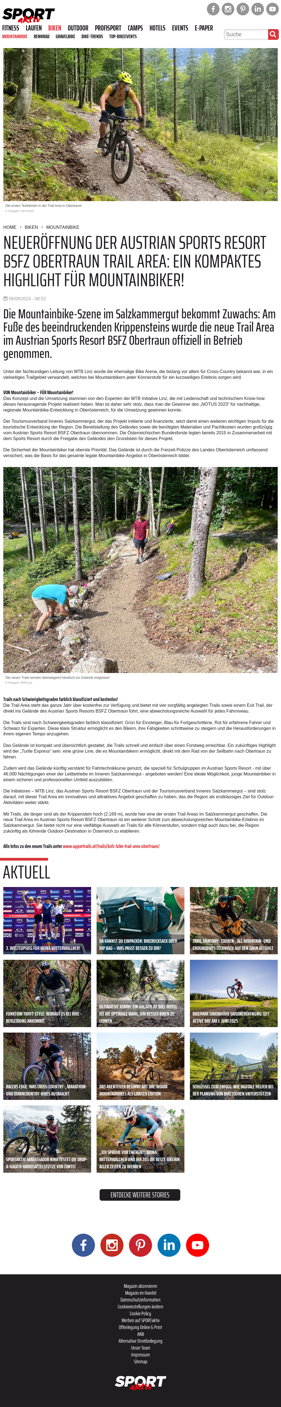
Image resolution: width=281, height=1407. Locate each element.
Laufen (34, 28)
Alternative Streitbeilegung (140, 1340)
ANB (140, 1334)
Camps (135, 28)
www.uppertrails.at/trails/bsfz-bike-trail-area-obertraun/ (111, 846)
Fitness (10, 28)
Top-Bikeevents (123, 36)
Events (180, 28)
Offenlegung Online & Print (140, 1327)
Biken (54, 28)
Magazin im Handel (140, 1292)
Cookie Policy (140, 1313)
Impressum (140, 1354)
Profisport (108, 28)
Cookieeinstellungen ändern (140, 1306)
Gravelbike (65, 36)
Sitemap (140, 1361)
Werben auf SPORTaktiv (141, 1320)
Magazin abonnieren (140, 1285)
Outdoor (78, 28)
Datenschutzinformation (140, 1299)
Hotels (157, 28)
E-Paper (204, 28)
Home (9, 227)
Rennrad (41, 36)
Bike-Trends (92, 36)
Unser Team (140, 1347)
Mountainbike (14, 36)
